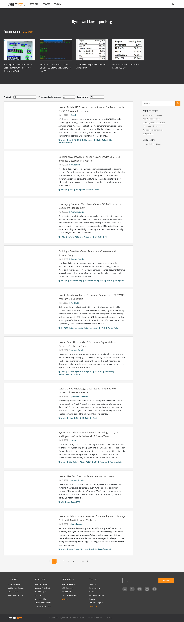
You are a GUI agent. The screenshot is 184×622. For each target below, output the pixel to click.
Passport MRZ (148, 133)
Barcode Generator (69, 584)
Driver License (87, 140)
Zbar (82, 462)
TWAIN (100, 280)
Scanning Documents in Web (154, 122)
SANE (61, 502)
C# (66, 328)
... (78, 561)
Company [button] (57, 4)
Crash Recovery (108, 371)
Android (70, 140)
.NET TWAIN (74, 302)
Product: (7, 97)
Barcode (73, 115)
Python (70, 418)
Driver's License (14, 584)
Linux (67, 502)
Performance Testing (115, 462)
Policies (91, 592)
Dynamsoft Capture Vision (78, 396)
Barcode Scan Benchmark (153, 130)
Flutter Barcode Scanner (152, 126)
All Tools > (66, 599)
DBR (82, 418)
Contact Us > (94, 606)
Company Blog (94, 588)
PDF (115, 280)
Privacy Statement (95, 618)
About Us (92, 584)
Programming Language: (49, 97)
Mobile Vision (107, 140)
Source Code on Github (152, 144)
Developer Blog (41, 599)
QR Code (84, 549)
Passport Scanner (92, 189)
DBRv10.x (97, 140)
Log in (174, 4)
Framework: (82, 97)
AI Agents (93, 418)
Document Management (83, 237)
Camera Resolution (65, 142)
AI (86, 418)
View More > (28, 32)
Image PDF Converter (70, 595)
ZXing (69, 462)
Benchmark (102, 462)
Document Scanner (89, 280)
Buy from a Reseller (96, 595)
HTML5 (62, 237)
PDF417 (77, 140)
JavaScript (63, 189)
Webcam (108, 280)
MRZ (76, 189)
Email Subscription (96, 603)
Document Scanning (76, 211)
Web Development (104, 549)
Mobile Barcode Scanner (152, 115)
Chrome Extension (76, 524)
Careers (92, 599)
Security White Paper (43, 606)
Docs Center (39, 595)
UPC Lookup (66, 592)
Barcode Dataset (41, 584)
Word (121, 280)
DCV (76, 418)
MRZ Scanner (74, 164)
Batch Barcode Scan (15, 595)
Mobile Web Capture (16, 588)
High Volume (75, 374)
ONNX (82, 189)
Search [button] (166, 580)
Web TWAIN (97, 237)
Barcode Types (40, 592)
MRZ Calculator (68, 588)
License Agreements (43, 603)
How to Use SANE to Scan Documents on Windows (86, 476)
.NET (61, 328)
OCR (70, 189)
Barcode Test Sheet (42, 588)
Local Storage (64, 374)
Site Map (109, 618)
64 (82, 561)
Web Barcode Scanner (151, 119)
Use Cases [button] (46, 4)
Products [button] (34, 4)
